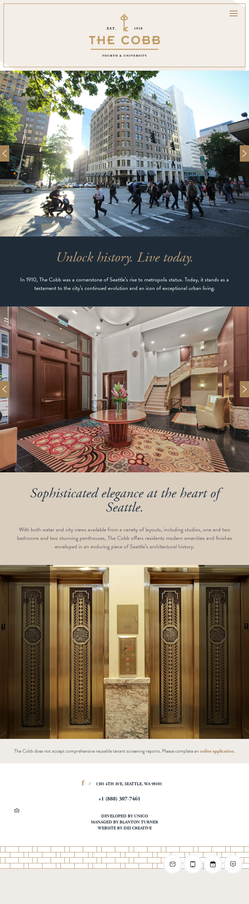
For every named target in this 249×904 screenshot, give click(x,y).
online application (217, 751)
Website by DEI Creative (125, 828)
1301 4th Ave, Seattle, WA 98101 (129, 784)
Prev (4, 153)
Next (244, 153)
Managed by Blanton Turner (124, 822)
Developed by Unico (124, 816)
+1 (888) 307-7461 (119, 799)
